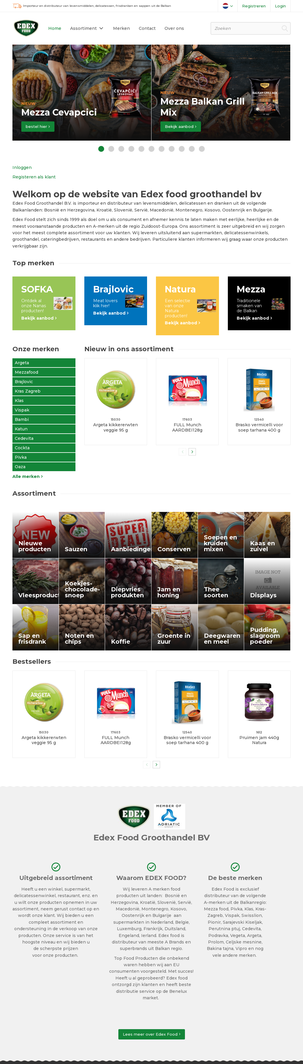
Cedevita (24, 438)
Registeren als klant (34, 177)
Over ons (174, 28)
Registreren (254, 6)
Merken (121, 28)
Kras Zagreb (28, 391)
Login (280, 6)
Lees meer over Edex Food (150, 1034)
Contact (147, 28)
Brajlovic (24, 381)
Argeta (22, 362)
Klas (19, 400)
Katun (21, 429)
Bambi (22, 419)
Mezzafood (26, 372)
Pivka (21, 457)
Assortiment (83, 28)
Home (54, 28)
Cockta (22, 447)
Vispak (22, 410)
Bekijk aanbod (179, 126)
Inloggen (22, 167)
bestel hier (36, 126)
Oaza (20, 466)
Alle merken (26, 476)
